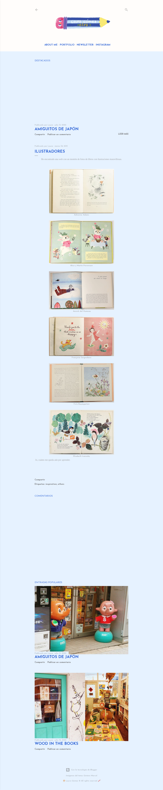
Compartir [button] (40, 135)
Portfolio (67, 45)
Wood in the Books (56, 744)
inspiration (51, 484)
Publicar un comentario (59, 135)
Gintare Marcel (90, 776)
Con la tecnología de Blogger (81, 770)
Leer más (123, 134)
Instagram (103, 45)
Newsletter (85, 45)
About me (51, 45)
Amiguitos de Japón (57, 129)
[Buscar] (126, 9)
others (61, 484)
